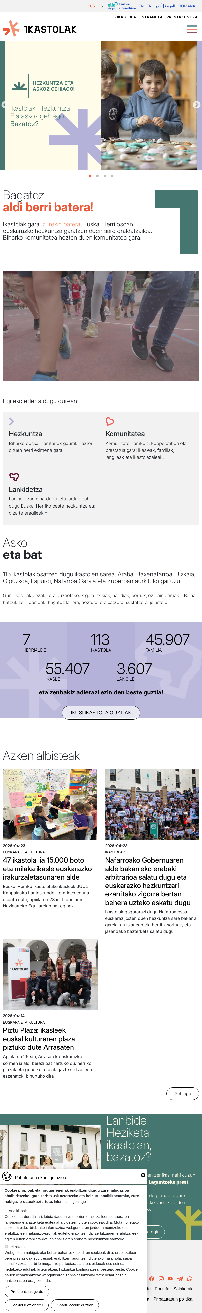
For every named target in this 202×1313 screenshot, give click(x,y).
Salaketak (182, 1288)
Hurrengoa (196, 105)
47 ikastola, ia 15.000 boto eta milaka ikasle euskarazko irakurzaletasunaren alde (47, 868)
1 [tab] (90, 176)
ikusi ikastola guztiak (101, 713)
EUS (91, 6)
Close (143, 1175)
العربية (170, 6)
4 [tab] (112, 176)
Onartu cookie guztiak (75, 1305)
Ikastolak (115, 852)
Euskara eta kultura (24, 852)
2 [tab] (97, 176)
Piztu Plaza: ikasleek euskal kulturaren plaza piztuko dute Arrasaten (39, 1038)
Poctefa (162, 1288)
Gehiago (182, 1093)
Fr (149, 6)
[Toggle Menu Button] (192, 27)
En (141, 6)
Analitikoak (18, 1211)
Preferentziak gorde (27, 1291)
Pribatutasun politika (172, 1299)
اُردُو (158, 6)
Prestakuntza (182, 17)
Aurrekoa (5, 105)
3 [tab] (104, 176)
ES (100, 6)
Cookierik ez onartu (27, 1305)
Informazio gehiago (70, 1201)
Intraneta (151, 17)
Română (187, 6)
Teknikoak (17, 1247)
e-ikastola (124, 17)
